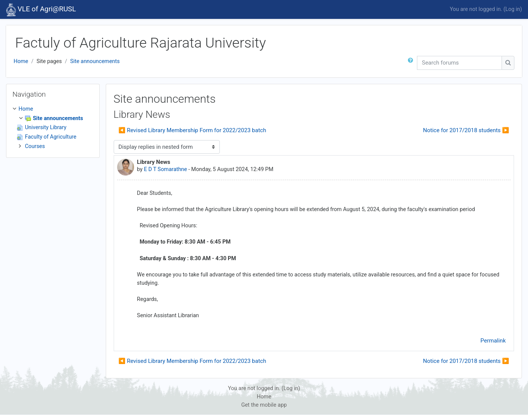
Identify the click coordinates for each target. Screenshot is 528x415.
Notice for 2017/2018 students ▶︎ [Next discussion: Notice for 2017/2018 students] (466, 130)
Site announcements (95, 61)
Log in (512, 9)
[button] (412, 63)
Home (21, 61)
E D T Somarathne (165, 169)
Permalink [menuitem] (493, 340)
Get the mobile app (264, 405)
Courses (35, 146)
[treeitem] (52, 127)
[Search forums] (459, 63)
